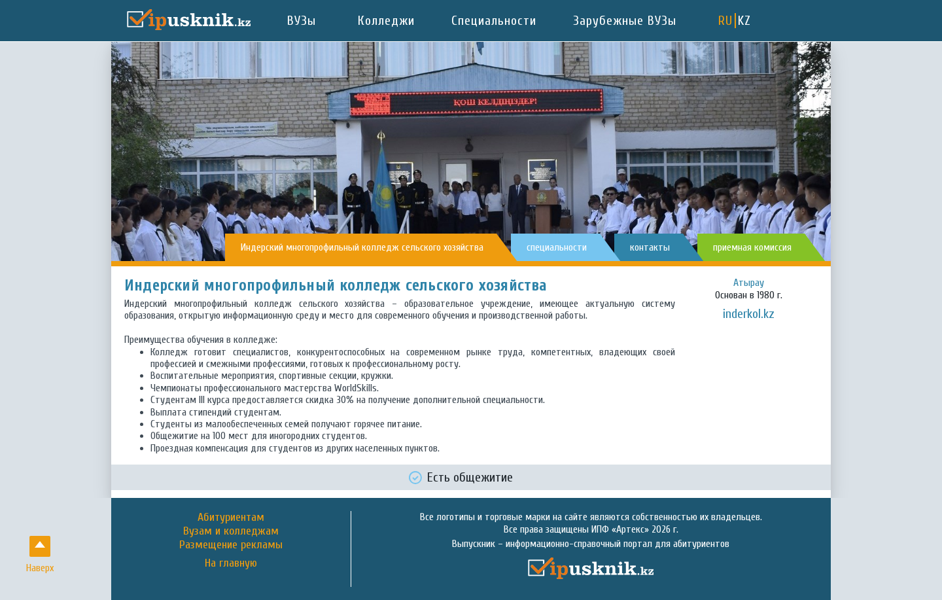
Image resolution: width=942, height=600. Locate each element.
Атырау (748, 283)
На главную (231, 563)
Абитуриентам (231, 517)
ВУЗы (301, 20)
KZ (744, 20)
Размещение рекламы (231, 545)
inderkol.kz (749, 313)
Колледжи (386, 20)
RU (725, 20)
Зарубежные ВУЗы (624, 20)
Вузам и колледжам (231, 531)
